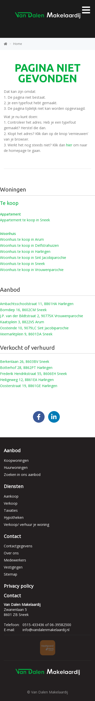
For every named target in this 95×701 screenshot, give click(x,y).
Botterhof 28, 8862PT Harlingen (26, 367)
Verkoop (10, 503)
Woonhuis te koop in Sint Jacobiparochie (33, 257)
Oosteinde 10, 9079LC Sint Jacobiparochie (34, 328)
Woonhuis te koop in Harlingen (25, 251)
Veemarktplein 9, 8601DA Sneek (26, 334)
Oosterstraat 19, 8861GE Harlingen (28, 385)
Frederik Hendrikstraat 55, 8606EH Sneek (33, 373)
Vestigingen (13, 567)
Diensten (13, 486)
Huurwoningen (16, 467)
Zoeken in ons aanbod (22, 474)
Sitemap (10, 574)
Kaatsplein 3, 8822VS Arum (22, 321)
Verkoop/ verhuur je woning (26, 524)
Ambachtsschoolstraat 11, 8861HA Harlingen (36, 303)
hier (69, 145)
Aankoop (11, 496)
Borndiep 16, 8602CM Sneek (23, 309)
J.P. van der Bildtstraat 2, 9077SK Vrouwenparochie (41, 315)
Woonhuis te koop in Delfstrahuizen (29, 245)
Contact (12, 536)
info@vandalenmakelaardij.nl (46, 629)
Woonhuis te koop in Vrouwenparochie (32, 269)
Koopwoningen (16, 460)
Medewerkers (15, 560)
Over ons (11, 553)
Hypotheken (14, 517)
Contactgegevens (18, 546)
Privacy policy (18, 586)
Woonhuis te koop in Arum (22, 239)
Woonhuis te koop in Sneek (22, 263)
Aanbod (12, 450)
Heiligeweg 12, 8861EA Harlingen (27, 379)
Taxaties (11, 510)
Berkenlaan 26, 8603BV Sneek (24, 361)
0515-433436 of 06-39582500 (47, 624)
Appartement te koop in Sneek (25, 220)
